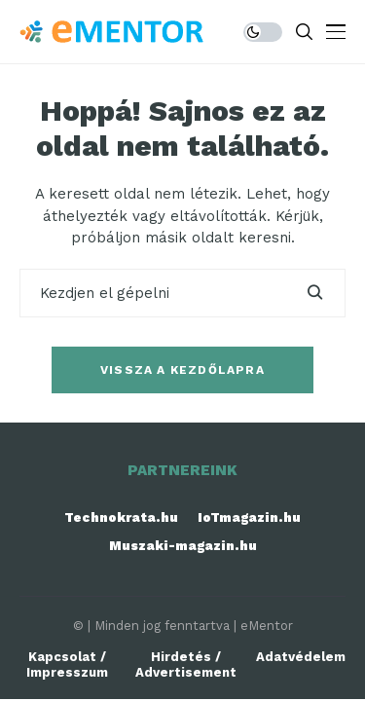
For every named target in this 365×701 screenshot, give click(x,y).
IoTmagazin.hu (249, 517)
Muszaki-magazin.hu (183, 545)
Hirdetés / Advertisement (186, 664)
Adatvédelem (301, 656)
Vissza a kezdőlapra (182, 370)
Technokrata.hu (121, 517)
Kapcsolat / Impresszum (67, 664)
